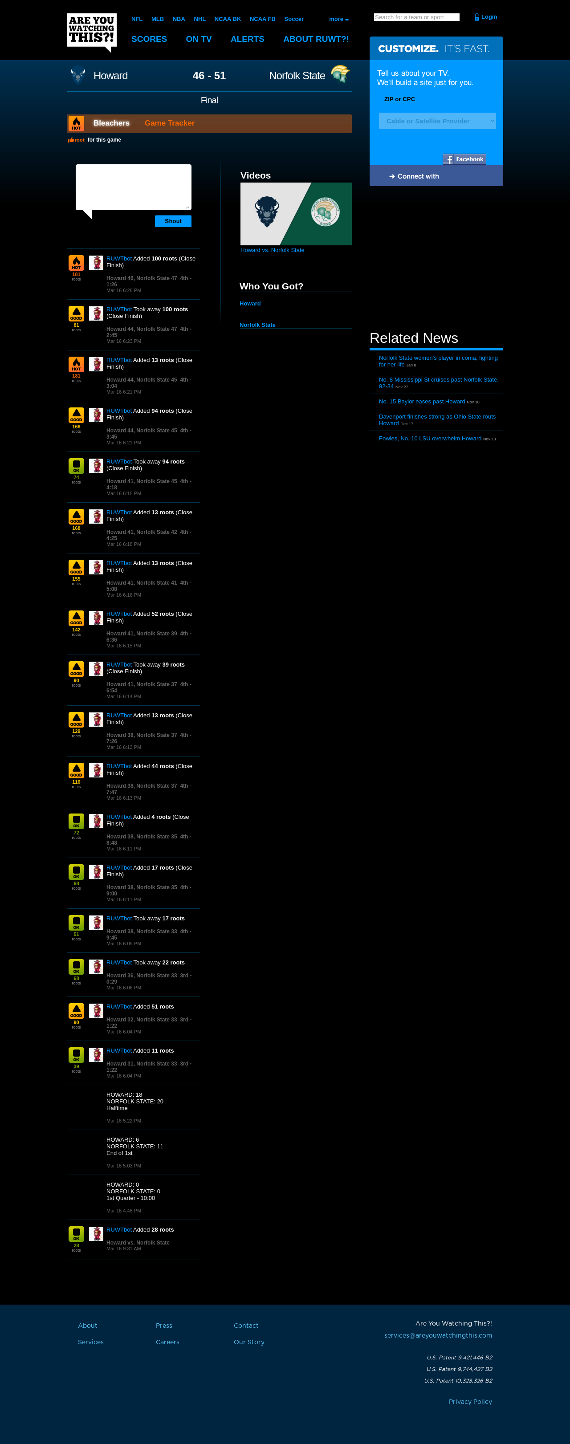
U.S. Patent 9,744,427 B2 (459, 1369)
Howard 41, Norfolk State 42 (141, 532)
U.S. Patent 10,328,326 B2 (458, 1380)
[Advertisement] (436, 259)
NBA (179, 19)
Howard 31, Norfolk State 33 (141, 1064)
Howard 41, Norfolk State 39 (141, 633)
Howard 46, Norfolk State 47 (141, 278)
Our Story (249, 1342)
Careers (167, 1342)
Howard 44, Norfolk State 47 (141, 329)
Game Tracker (170, 123)
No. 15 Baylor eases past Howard (422, 401)
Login (489, 16)
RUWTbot (119, 258)
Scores (149, 39)
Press (164, 1326)
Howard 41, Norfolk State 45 (141, 481)
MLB (157, 19)
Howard (111, 75)
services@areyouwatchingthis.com (438, 1336)
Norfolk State (297, 75)
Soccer (294, 19)
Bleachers (112, 123)
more (336, 19)
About (316, 39)
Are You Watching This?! (92, 33)
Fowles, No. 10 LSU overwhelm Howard (430, 438)
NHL (200, 19)
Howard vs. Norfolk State (138, 1243)
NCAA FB (263, 19)
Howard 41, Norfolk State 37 (141, 684)
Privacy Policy (470, 1402)
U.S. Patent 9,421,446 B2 (459, 1357)
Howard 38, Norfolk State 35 (141, 837)
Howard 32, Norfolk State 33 (141, 1020)
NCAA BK (228, 19)
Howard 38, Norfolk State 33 (141, 931)
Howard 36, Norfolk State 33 (141, 975)
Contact (246, 1326)
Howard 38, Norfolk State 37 (141, 735)
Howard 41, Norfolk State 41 (141, 583)
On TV (199, 39)
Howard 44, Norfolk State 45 (141, 380)
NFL (136, 19)
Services (91, 1342)
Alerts (248, 39)
